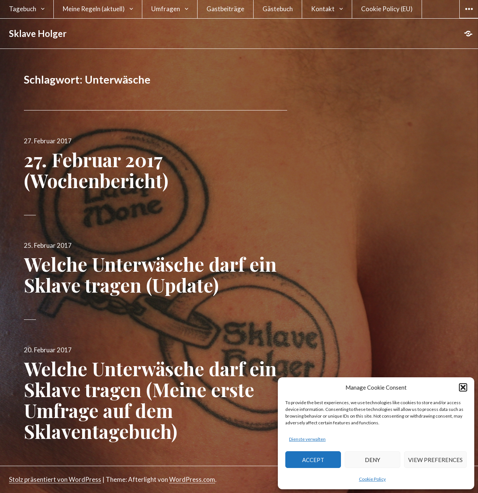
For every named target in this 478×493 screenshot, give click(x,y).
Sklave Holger (37, 33)
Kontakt (323, 9)
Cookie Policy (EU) (387, 9)
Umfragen (165, 9)
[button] (463, 387)
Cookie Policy (372, 479)
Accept (313, 459)
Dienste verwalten (307, 439)
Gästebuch (278, 9)
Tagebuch (22, 9)
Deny (372, 459)
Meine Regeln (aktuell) (94, 9)
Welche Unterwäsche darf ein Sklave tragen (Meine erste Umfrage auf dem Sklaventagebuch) (150, 400)
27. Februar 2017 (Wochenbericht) (96, 170)
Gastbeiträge (225, 9)
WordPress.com (192, 479)
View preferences (435, 459)
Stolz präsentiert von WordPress (55, 479)
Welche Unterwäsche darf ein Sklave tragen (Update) (150, 274)
